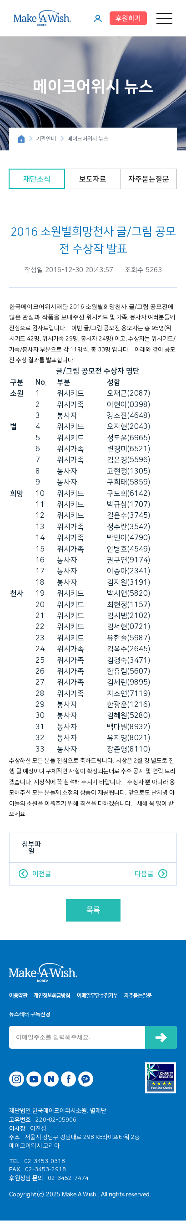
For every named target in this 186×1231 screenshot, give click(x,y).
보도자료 (92, 179)
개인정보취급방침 (52, 996)
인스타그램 (16, 1079)
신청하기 (161, 1037)
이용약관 (18, 996)
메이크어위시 (42, 17)
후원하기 (128, 18)
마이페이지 (97, 18)
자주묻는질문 (148, 179)
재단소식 (36, 179)
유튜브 (33, 1079)
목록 (93, 910)
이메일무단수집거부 (97, 996)
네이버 (51, 1079)
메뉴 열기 (164, 18)
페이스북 (68, 1079)
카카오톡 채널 (85, 1079)
